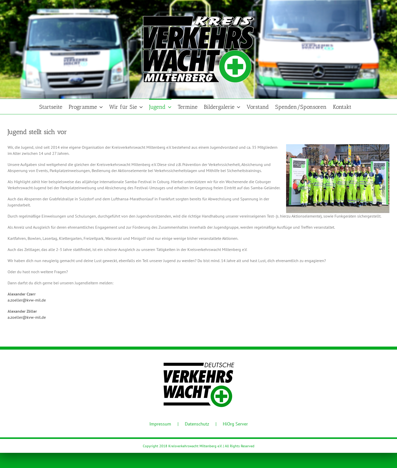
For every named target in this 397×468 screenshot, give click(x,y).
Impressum (160, 424)
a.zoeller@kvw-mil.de (27, 300)
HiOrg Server (235, 424)
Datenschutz (197, 424)
